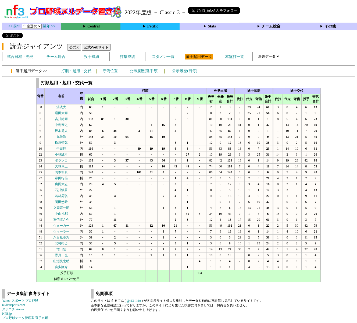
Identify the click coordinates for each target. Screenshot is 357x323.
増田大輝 (61, 113)
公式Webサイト (96, 47)
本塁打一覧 (234, 57)
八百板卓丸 (61, 237)
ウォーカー (61, 225)
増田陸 (61, 249)
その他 (330, 26)
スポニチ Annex (13, 309)
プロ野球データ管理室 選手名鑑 (25, 318)
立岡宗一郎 (61, 208)
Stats (212, 26)
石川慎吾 (61, 190)
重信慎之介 (61, 220)
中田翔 (61, 148)
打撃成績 (127, 57)
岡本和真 (61, 172)
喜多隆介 (61, 267)
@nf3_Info (134, 301)
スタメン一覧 (163, 57)
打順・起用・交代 (76, 71)
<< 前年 (15, 26)
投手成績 (91, 57)
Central (93, 26)
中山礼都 (61, 214)
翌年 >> (49, 26)
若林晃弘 (61, 196)
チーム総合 (271, 26)
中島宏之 (61, 125)
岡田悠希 (61, 202)
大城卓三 (61, 166)
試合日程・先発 (20, 57)
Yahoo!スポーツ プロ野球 (20, 301)
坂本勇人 (61, 131)
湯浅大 (61, 107)
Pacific (152, 26)
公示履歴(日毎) (184, 71)
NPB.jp (7, 313)
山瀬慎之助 (61, 261)
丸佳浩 (61, 137)
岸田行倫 (61, 178)
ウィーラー (61, 231)
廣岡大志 (61, 184)
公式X (74, 47)
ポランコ (61, 160)
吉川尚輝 (61, 119)
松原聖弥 (61, 143)
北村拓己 (61, 243)
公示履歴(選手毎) (144, 71)
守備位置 (110, 71)
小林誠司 (61, 154)
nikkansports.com (13, 305)
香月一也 (61, 255)
